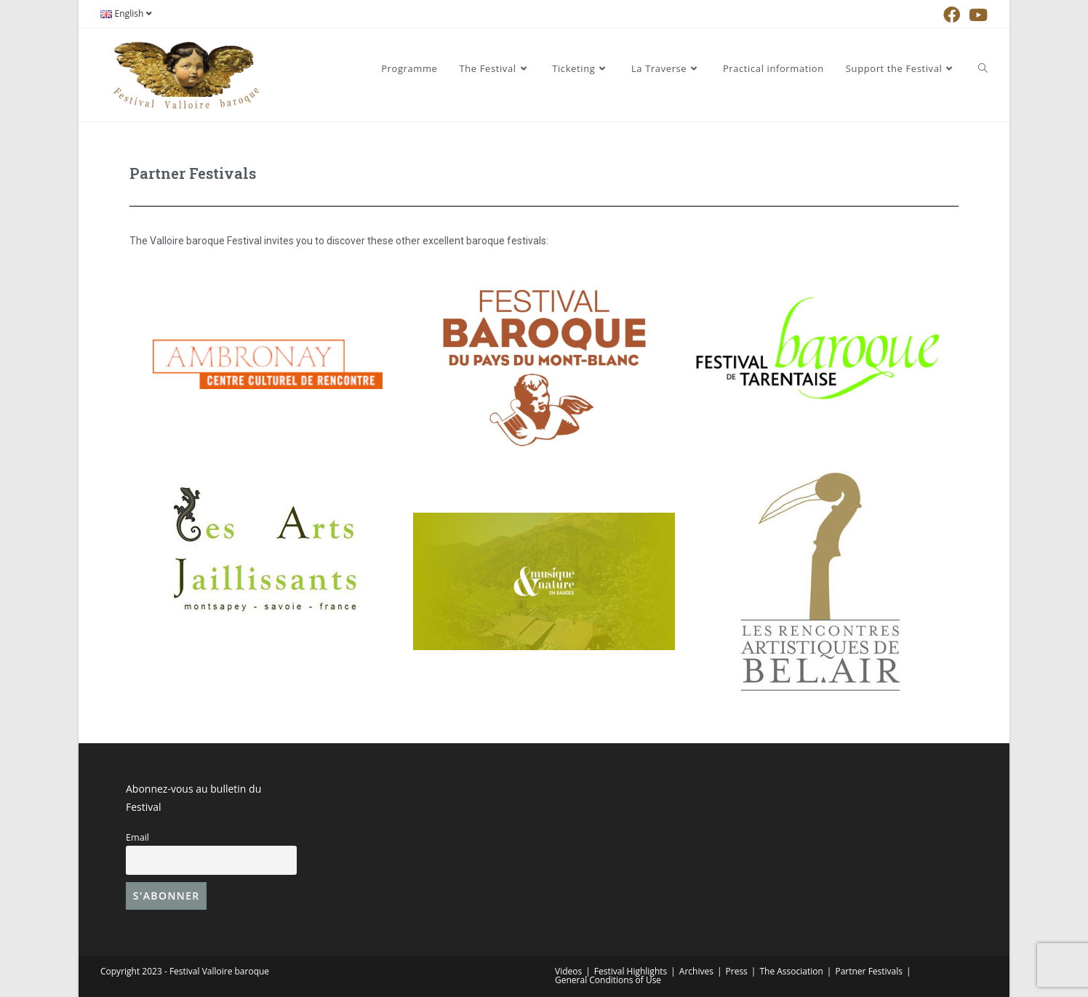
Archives (696, 971)
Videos (568, 971)
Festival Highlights (630, 971)
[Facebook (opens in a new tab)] (951, 15)
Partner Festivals (869, 971)
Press (737, 971)
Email (137, 837)
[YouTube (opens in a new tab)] (976, 15)
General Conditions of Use (608, 980)
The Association (791, 971)
